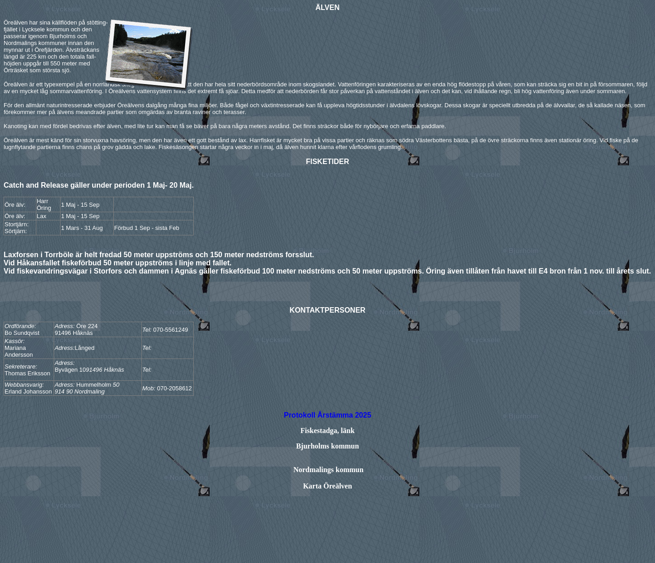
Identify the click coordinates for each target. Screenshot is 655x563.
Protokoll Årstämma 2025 (327, 415)
